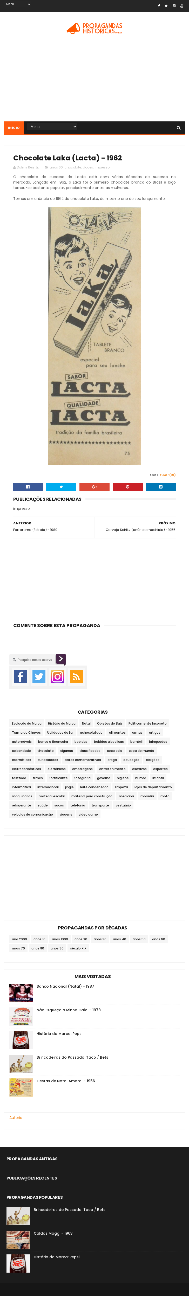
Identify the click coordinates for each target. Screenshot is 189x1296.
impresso (102, 167)
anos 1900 (60, 939)
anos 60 (56, 167)
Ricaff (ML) (168, 475)
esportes (160, 769)
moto (165, 796)
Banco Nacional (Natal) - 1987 (65, 986)
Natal (86, 723)
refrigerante (21, 805)
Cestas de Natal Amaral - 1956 (66, 1081)
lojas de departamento (153, 787)
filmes (38, 778)
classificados (89, 750)
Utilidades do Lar (60, 732)
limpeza (121, 787)
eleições (152, 760)
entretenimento (112, 769)
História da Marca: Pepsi (59, 1033)
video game (88, 814)
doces (88, 167)
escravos (139, 769)
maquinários (22, 796)
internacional (48, 787)
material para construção (91, 796)
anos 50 (139, 939)
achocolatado (91, 732)
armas (137, 732)
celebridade (21, 750)
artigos (154, 732)
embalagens (82, 769)
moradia (147, 796)
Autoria (15, 1117)
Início (14, 128)
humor (140, 778)
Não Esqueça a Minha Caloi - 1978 (69, 1010)
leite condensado (94, 787)
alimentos (117, 732)
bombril (136, 741)
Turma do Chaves (26, 732)
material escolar (52, 796)
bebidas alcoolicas (109, 741)
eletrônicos (57, 769)
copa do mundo (141, 750)
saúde (43, 805)
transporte (100, 805)
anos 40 (119, 939)
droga (112, 760)
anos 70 (18, 948)
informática (21, 787)
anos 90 (57, 948)
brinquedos (158, 741)
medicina (126, 796)
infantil (158, 778)
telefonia (77, 805)
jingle (69, 787)
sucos (59, 805)
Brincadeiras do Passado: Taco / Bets (72, 1057)
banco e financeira (53, 741)
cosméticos (21, 760)
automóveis (22, 741)
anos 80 (37, 948)
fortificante (58, 778)
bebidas (81, 741)
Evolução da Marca (27, 723)
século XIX (78, 948)
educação (131, 760)
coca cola (114, 750)
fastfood (19, 778)
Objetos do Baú (109, 723)
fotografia (82, 778)
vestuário (123, 805)
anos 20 (81, 939)
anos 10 (39, 939)
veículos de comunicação (32, 814)
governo (103, 778)
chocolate (73, 167)
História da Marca (62, 723)
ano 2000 (19, 939)
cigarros (66, 750)
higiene (123, 778)
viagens (65, 814)
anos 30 (100, 939)
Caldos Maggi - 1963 (53, 1233)
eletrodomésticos (26, 769)
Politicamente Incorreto (148, 723)
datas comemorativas (83, 760)
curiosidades (48, 760)
